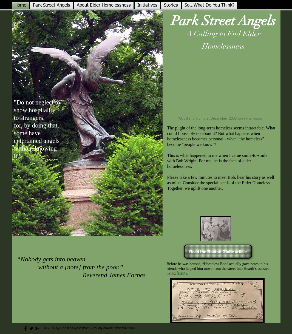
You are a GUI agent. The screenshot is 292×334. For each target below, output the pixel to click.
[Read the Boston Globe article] (218, 252)
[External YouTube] (221, 84)
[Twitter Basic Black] (31, 328)
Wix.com (128, 328)
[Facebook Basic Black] (25, 328)
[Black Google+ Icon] (37, 328)
